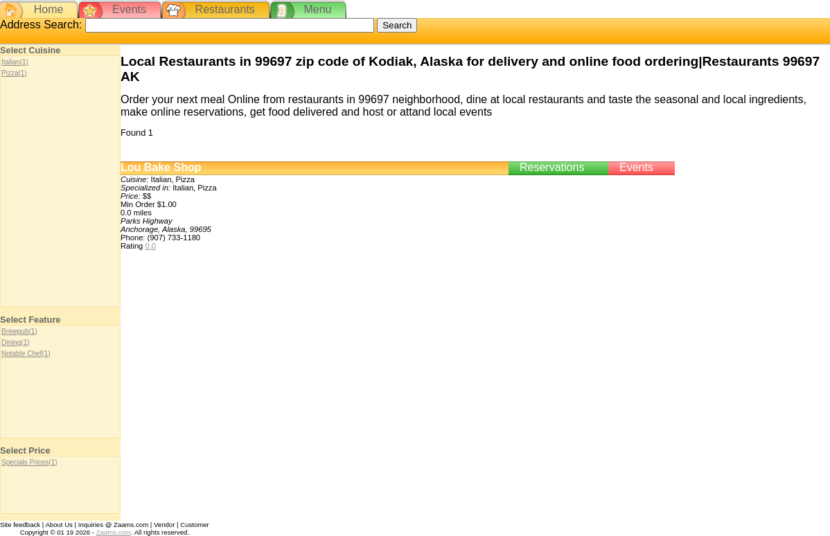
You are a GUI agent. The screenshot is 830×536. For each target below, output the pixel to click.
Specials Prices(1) (29, 462)
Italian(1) (14, 62)
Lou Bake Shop (161, 167)
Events (129, 9)
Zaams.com (113, 532)
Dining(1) (15, 342)
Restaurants (225, 9)
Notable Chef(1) (26, 353)
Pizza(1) (14, 73)
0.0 (150, 246)
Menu (317, 9)
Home (49, 9)
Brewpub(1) (19, 331)
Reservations (552, 167)
